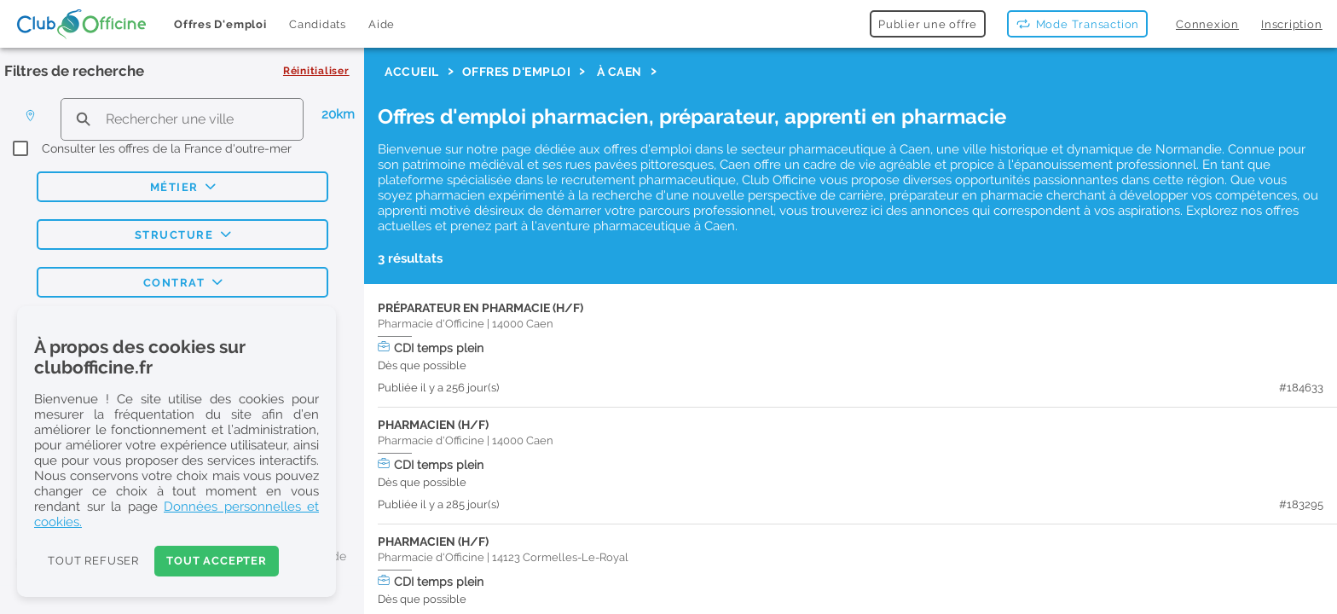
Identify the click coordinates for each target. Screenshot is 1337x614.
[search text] (182, 118)
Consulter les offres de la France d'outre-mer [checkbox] (167, 148)
